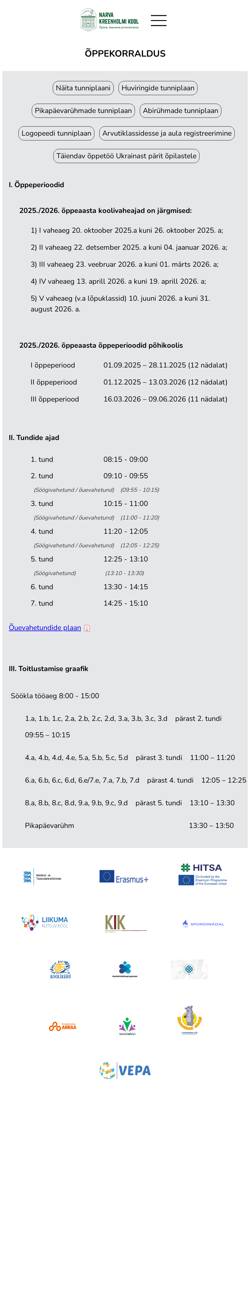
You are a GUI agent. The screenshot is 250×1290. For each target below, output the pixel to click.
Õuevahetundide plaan (49, 628)
